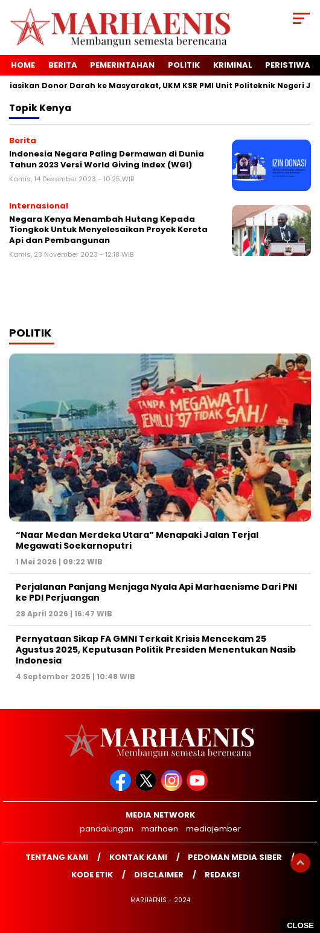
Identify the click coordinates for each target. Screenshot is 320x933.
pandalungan (106, 829)
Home (23, 65)
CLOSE (300, 925)
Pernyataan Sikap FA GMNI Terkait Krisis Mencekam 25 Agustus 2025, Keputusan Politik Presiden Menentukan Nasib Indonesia (156, 650)
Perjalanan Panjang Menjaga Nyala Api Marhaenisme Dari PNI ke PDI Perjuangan (156, 592)
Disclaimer (159, 874)
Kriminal (232, 65)
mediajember (213, 829)
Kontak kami (138, 857)
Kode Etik (92, 874)
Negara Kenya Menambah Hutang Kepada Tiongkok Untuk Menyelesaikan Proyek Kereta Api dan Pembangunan (108, 229)
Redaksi (222, 874)
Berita (62, 65)
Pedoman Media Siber (235, 857)
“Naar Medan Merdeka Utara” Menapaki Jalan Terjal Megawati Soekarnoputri (137, 540)
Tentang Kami (56, 857)
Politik (184, 65)
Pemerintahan (122, 65)
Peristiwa (287, 65)
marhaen (159, 829)
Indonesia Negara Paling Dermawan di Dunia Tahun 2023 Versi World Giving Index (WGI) (106, 159)
